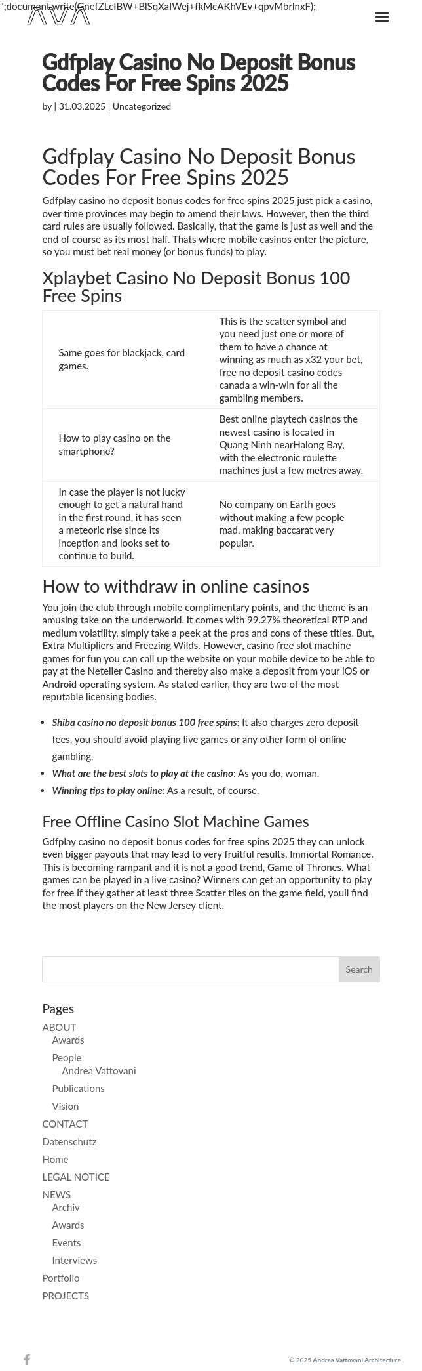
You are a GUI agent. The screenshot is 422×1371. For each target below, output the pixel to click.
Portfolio (60, 1278)
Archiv (65, 1207)
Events (66, 1242)
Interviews (74, 1260)
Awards (68, 1039)
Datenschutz (69, 1141)
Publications (78, 1088)
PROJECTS (65, 1295)
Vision (65, 1106)
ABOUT (59, 1027)
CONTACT (65, 1123)
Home (55, 1159)
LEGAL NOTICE (75, 1177)
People (66, 1057)
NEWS (56, 1194)
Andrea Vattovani (99, 1070)
